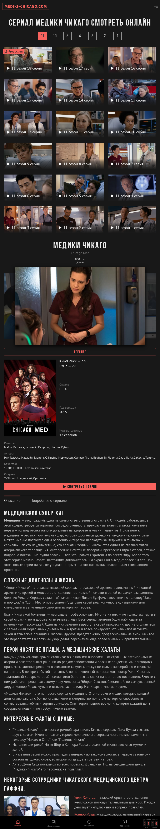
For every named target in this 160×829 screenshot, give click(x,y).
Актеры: (9, 453)
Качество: (10, 464)
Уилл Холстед (85, 797)
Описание (12, 500)
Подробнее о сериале (48, 500)
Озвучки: (10, 474)
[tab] (12, 500)
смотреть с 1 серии (80, 487)
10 (55, 36)
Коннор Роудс (85, 814)
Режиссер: (10, 443)
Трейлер (80, 352)
